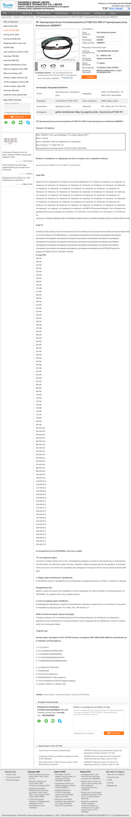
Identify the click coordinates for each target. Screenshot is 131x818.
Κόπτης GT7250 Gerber (80, 695)
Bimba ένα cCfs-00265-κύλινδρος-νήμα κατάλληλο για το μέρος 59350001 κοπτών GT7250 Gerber (65, 802)
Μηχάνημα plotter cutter (13, 43)
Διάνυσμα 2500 (9, 60)
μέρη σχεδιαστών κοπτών (14, 52)
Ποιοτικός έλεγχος (61, 13)
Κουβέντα (89, 77)
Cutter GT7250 (28, 17)
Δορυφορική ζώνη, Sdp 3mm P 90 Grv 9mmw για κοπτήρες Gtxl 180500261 (90, 777)
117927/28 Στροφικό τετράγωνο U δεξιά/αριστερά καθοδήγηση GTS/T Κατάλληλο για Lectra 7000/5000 (39, 803)
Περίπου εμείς (27, 13)
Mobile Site (112, 786)
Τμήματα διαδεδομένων (13, 65)
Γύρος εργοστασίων (43, 13)
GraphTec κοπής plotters (13, 95)
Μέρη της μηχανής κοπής (13, 69)
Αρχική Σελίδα (6, 17)
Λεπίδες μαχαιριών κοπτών (14, 82)
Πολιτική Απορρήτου (9, 815)
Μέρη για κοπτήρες (11, 73)
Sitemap (110, 783)
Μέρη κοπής (8, 26)
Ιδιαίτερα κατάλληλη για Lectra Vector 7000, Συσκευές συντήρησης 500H (39, 783)
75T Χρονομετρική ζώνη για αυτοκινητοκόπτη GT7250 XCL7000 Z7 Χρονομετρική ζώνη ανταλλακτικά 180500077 (57, 75)
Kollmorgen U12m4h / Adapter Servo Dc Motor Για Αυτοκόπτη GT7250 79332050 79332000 (65, 778)
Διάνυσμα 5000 (9, 90)
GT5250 (7, 48)
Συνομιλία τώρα (118, 6)
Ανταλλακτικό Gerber (63, 695)
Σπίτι (5, 13)
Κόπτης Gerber (48, 695)
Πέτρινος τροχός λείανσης (14, 78)
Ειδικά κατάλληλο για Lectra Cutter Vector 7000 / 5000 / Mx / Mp (39, 777)
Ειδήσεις (113, 13)
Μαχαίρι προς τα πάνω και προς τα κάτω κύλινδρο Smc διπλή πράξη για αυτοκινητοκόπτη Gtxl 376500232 (91, 785)
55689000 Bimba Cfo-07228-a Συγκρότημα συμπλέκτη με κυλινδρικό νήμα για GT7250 (64, 793)
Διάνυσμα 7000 (9, 56)
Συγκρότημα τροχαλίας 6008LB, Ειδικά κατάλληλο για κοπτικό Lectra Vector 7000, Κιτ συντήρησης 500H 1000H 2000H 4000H (39, 792)
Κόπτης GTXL (9, 35)
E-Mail (109, 780)
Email (128, 6)
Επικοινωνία (17, 117)
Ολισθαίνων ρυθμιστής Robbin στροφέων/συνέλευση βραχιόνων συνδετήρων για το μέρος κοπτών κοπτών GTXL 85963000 (90, 807)
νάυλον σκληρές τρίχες (13, 86)
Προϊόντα (14, 13)
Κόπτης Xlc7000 (10, 39)
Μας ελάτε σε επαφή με (81, 13)
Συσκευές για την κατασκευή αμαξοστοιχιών (55, 750)
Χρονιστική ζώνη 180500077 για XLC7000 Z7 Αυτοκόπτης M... (58, 165)
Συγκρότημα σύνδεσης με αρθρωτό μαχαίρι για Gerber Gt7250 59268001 (65, 786)
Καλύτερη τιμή (67, 78)
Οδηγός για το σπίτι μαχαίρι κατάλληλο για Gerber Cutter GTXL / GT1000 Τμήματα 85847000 (91, 796)
